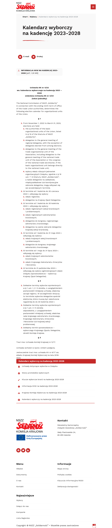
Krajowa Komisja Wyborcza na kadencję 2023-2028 (42, 393)
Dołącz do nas (22, 506)
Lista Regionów (23, 518)
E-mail (23, 57)
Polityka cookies (64, 475)
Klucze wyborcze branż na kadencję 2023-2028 (41, 380)
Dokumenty (21, 475)
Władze (19, 469)
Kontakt (20, 487)
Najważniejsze (25, 495)
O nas (18, 481)
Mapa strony (63, 469)
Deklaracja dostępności (67, 487)
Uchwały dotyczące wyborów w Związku (38, 366)
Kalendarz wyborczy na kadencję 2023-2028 (39, 400)
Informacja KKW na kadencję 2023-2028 (38, 386)
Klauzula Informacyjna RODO (70, 481)
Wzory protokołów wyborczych (33, 373)
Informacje (64, 464)
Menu (19, 464)
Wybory (19, 500)
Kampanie (20, 512)
